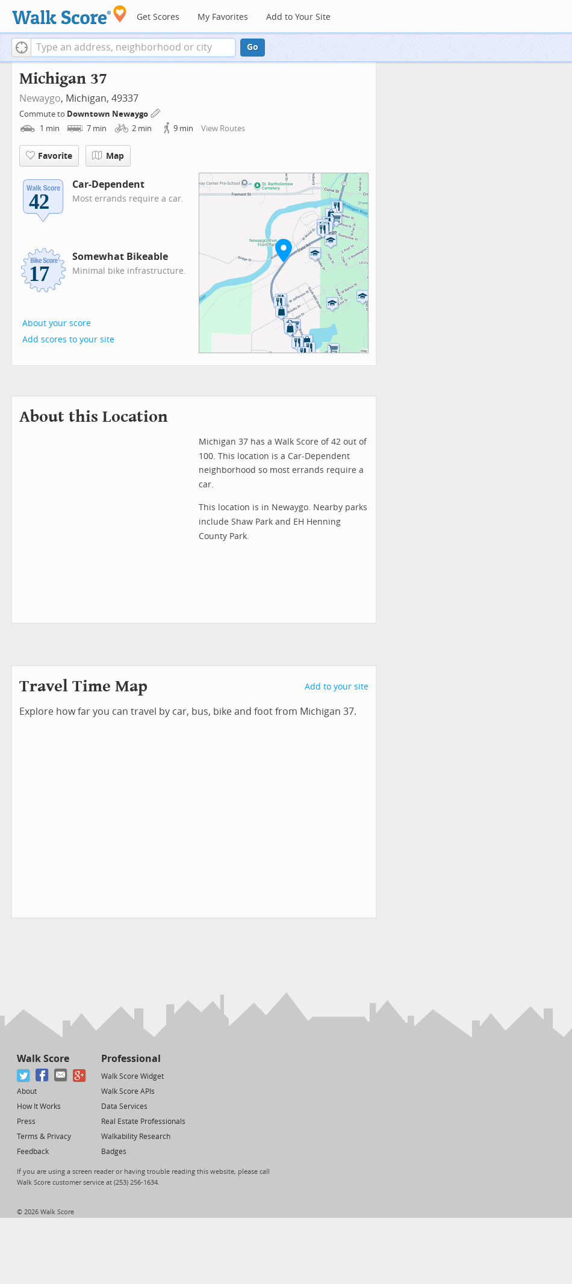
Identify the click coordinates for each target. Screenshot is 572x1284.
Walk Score (43, 1058)
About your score (56, 323)
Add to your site (336, 687)
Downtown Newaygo (108, 114)
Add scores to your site (68, 340)
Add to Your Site (298, 17)
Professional (131, 1058)
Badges (113, 1151)
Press (26, 1121)
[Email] (61, 1075)
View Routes (223, 128)
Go (252, 47)
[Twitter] (24, 1075)
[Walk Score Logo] (69, 15)
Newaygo (40, 98)
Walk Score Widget (132, 1076)
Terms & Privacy (44, 1136)
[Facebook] (42, 1075)
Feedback (33, 1151)
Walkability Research (135, 1136)
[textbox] (133, 47)
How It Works (39, 1106)
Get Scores (158, 17)
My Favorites (222, 17)
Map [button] (108, 155)
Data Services (124, 1106)
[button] (21, 47)
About (27, 1091)
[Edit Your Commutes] (156, 112)
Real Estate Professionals (143, 1121)
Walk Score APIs (128, 1091)
